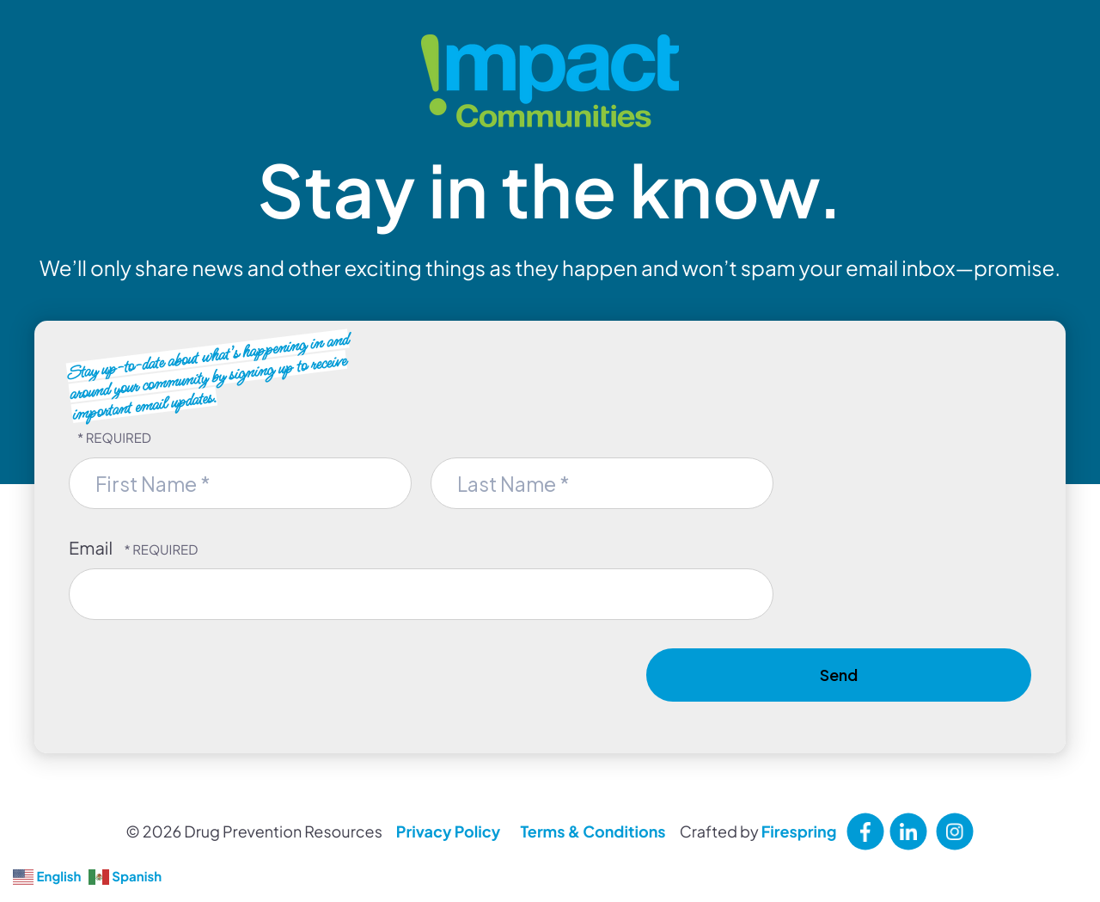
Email (92, 548)
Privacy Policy (448, 831)
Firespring (799, 831)
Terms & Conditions (592, 831)
